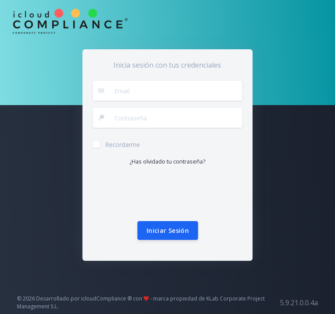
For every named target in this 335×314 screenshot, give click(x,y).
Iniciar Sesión (168, 230)
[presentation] (159, 194)
